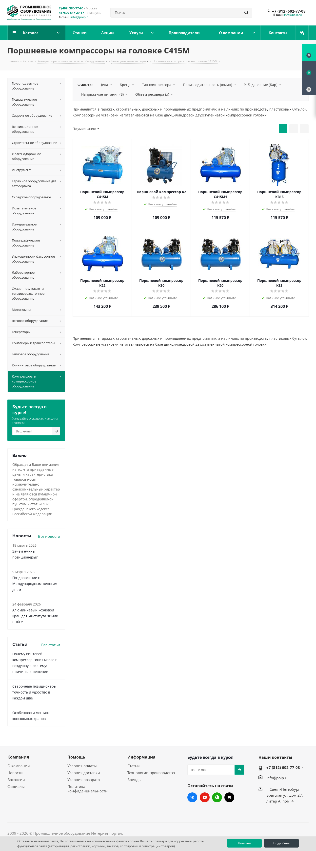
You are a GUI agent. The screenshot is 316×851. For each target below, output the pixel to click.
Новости (15, 772)
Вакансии (16, 779)
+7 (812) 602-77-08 (289, 11)
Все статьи (50, 644)
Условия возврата (83, 779)
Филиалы (16, 786)
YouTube (205, 797)
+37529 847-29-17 (71, 12)
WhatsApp (217, 797)
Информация (141, 757)
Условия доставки (83, 772)
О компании (18, 765)
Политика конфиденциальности (87, 788)
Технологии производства (151, 772)
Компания (18, 757)
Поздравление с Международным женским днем (34, 583)
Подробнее (281, 843)
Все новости (49, 536)
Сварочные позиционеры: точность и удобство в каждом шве (35, 692)
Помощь (76, 757)
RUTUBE (229, 797)
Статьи (133, 765)
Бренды (134, 779)
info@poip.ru (80, 17)
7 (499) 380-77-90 (71, 8)
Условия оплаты (82, 765)
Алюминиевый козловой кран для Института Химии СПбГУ (35, 616)
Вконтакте (192, 797)
